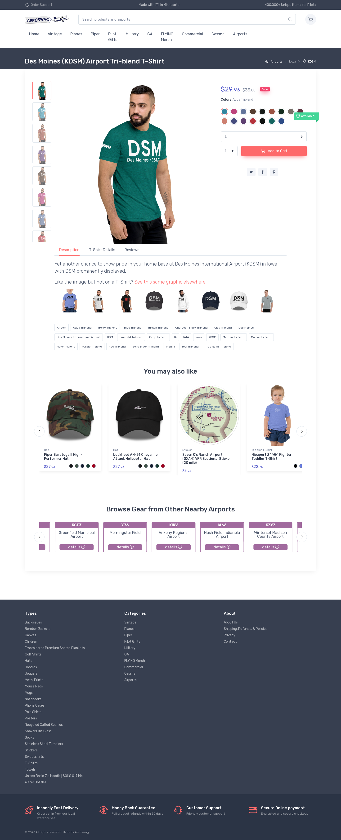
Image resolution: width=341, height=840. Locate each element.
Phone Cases (35, 706)
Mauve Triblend (261, 337)
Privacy (229, 635)
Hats (28, 661)
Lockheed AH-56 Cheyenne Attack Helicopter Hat (135, 457)
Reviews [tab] (132, 250)
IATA (186, 337)
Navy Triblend (66, 346)
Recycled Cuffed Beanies (44, 725)
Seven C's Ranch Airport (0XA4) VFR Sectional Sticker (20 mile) (206, 459)
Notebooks (33, 699)
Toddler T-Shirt (261, 450)
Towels (30, 770)
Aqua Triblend (82, 327)
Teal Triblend (190, 346)
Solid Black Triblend (145, 346)
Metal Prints (34, 680)
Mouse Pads (34, 686)
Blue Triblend (133, 327)
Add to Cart (274, 151)
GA (150, 34)
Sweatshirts (34, 757)
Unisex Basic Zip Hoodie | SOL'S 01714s (54, 776)
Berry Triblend (107, 327)
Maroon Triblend (233, 337)
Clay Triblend (223, 327)
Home (34, 34)
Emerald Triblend (131, 337)
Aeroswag (82, 832)
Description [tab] (69, 250)
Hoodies (31, 667)
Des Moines (246, 327)
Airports (240, 34)
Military (132, 34)
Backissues (33, 622)
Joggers (31, 674)
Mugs (29, 693)
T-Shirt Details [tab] (102, 250)
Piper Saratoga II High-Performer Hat (63, 457)
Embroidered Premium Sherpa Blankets (55, 648)
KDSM (309, 61)
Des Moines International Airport (78, 337)
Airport (61, 327)
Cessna (217, 34)
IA (175, 337)
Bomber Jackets (37, 629)
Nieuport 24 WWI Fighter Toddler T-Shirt (271, 457)
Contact (230, 642)
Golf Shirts (33, 654)
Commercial (192, 34)
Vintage (55, 34)
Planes (76, 34)
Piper (95, 34)
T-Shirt (170, 346)
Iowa (199, 337)
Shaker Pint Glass (38, 731)
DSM (110, 337)
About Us (231, 622)
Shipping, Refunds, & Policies (245, 629)
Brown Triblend (158, 327)
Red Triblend (117, 346)
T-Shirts (31, 763)
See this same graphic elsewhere (170, 282)
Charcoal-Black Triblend (191, 327)
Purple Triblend (92, 346)
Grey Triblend (158, 337)
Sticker (187, 450)
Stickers (31, 750)
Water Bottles (35, 782)
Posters (31, 718)
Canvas (30, 635)
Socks (29, 738)
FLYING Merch (167, 37)
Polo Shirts (33, 712)
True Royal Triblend (218, 346)
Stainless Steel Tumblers (44, 744)
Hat (46, 450)
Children (31, 642)
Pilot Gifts (112, 37)
